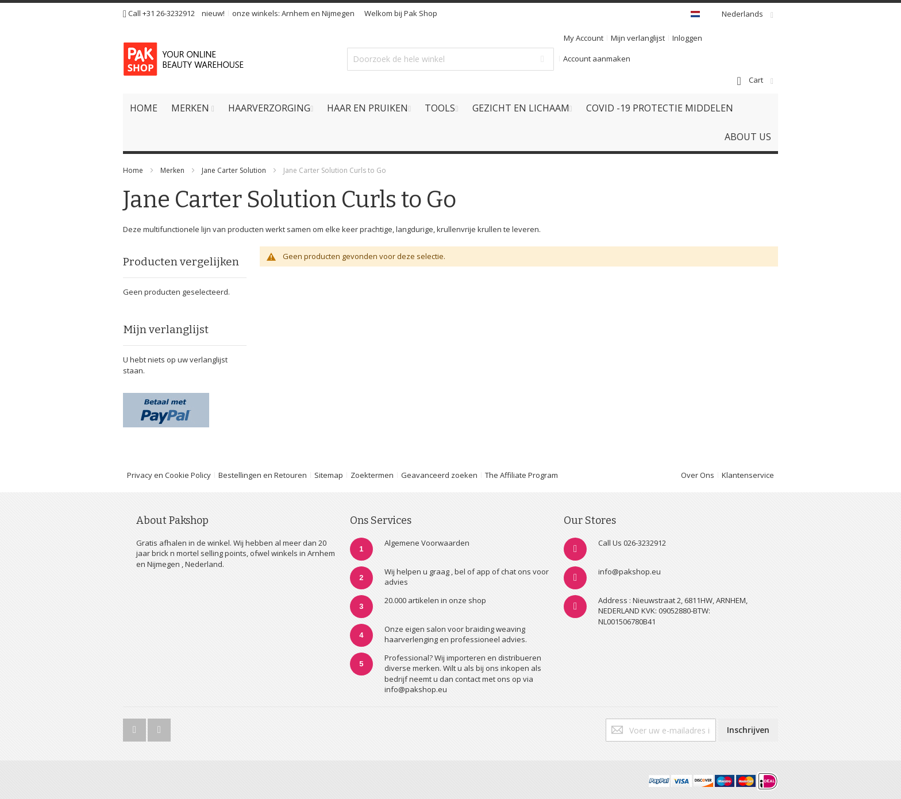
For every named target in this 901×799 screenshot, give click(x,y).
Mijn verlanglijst (638, 38)
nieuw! (213, 13)
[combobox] (450, 59)
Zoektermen (372, 475)
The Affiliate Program (521, 475)
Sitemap (328, 475)
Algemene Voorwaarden (426, 543)
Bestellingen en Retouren (262, 475)
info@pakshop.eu (629, 571)
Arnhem (295, 13)
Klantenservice (748, 475)
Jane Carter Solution (235, 170)
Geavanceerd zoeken (439, 475)
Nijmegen (338, 13)
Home (133, 170)
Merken (172, 170)
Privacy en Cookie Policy (169, 475)
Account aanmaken (596, 58)
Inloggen (687, 38)
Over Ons (697, 475)
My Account (583, 38)
